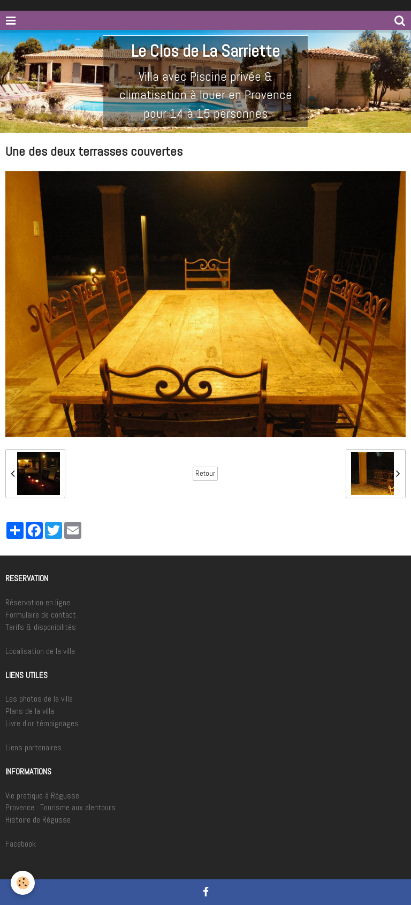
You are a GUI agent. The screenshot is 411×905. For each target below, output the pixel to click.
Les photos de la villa (39, 698)
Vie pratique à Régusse (42, 795)
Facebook (20, 843)
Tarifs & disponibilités (40, 627)
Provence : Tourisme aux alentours (60, 807)
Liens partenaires (33, 747)
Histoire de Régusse (38, 819)
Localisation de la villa (40, 651)
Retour (205, 473)
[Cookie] (23, 883)
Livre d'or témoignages (42, 723)
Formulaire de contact (40, 614)
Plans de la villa (29, 711)
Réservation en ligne (37, 602)
